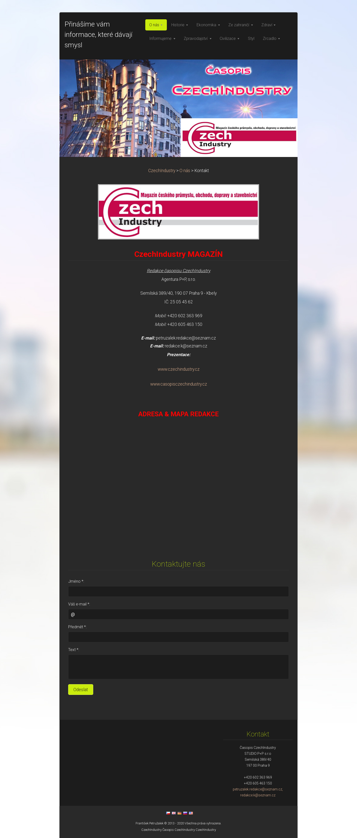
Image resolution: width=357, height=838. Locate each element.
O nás (184, 170)
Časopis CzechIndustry (178, 830)
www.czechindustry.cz (179, 369)
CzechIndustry (161, 170)
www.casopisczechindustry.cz (178, 384)
